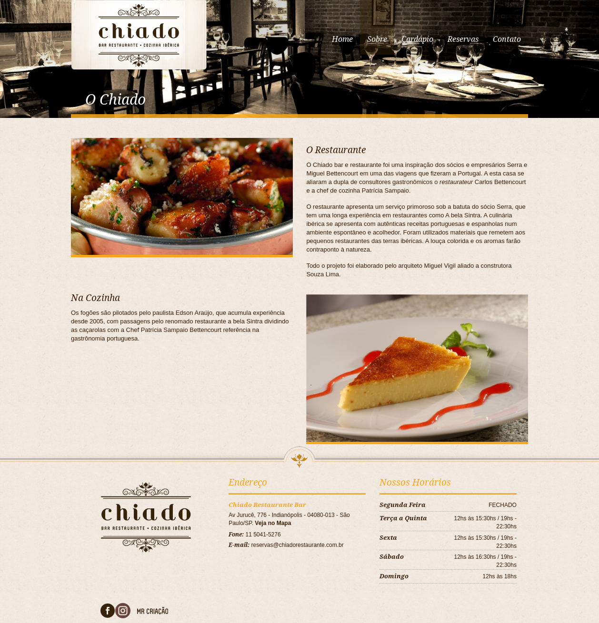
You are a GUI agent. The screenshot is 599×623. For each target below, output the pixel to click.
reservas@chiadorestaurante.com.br (297, 545)
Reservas (463, 39)
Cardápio (417, 39)
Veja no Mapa (273, 523)
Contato (507, 39)
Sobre (377, 39)
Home (342, 39)
